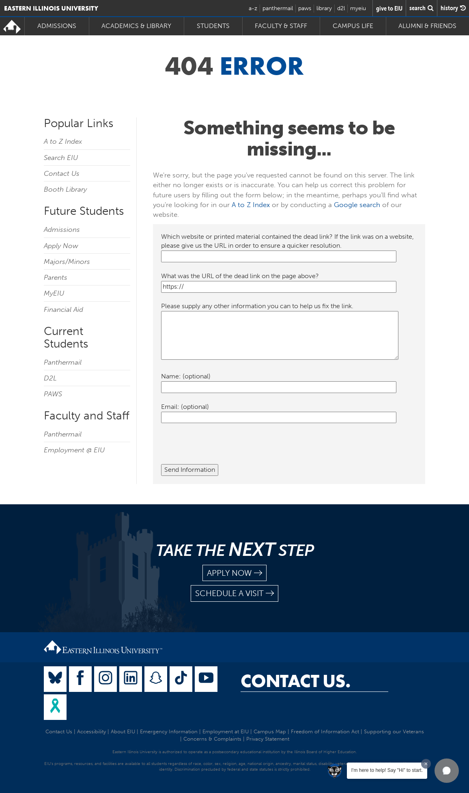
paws (304, 8)
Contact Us (62, 173)
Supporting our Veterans (394, 731)
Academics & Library (136, 26)
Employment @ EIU (74, 450)
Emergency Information (169, 731)
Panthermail (63, 362)
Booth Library (65, 189)
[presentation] (222, 448)
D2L (50, 378)
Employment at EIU (225, 731)
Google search (357, 205)
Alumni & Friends (427, 26)
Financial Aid (63, 309)
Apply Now (61, 246)
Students (213, 26)
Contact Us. (296, 681)
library (324, 8)
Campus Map (270, 731)
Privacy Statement (267, 739)
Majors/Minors (67, 261)
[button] (447, 770)
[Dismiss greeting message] (426, 764)
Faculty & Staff (281, 26)
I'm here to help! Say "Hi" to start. (387, 770)
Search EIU (61, 157)
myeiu (358, 8)
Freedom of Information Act (325, 731)
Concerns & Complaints (212, 739)
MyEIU (54, 293)
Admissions (56, 26)
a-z (253, 8)
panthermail (277, 8)
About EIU (123, 731)
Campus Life (353, 26)
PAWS (53, 394)
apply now (234, 573)
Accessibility (91, 731)
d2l (341, 8)
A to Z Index (63, 141)
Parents (55, 277)
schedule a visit (234, 593)
